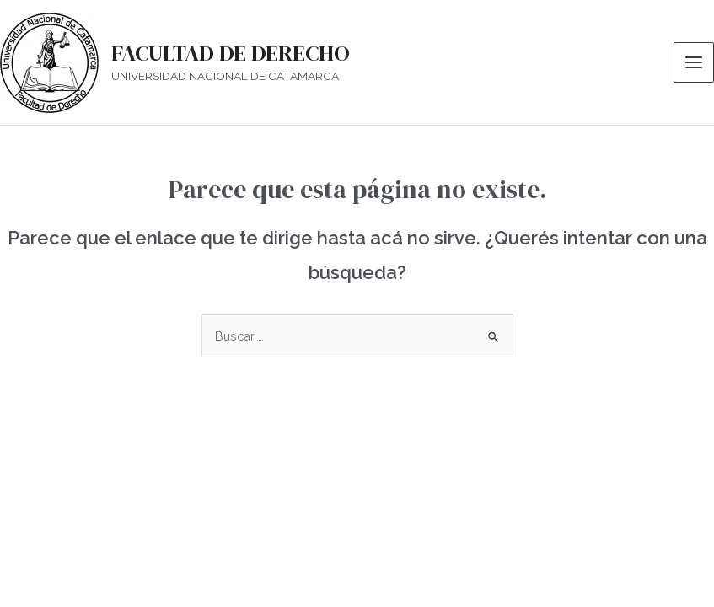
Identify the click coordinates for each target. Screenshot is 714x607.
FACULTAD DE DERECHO (230, 53)
